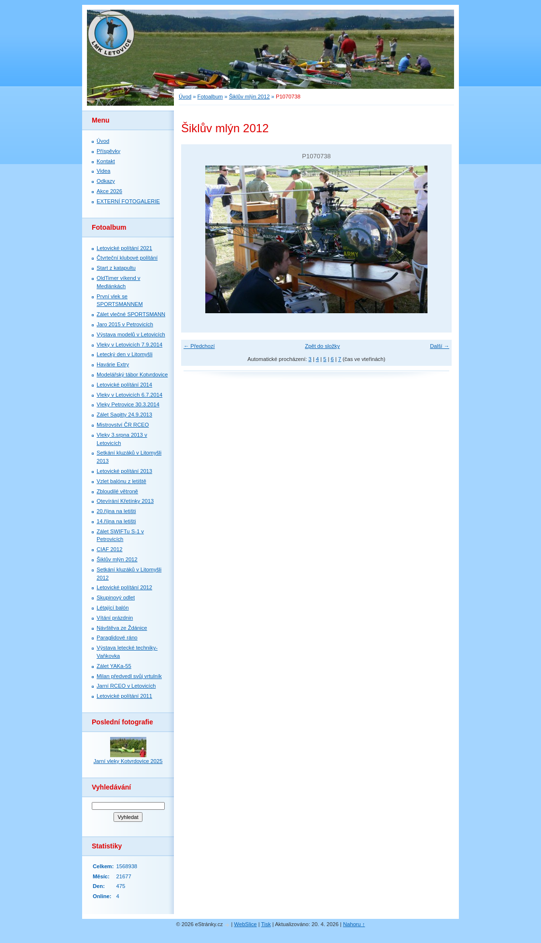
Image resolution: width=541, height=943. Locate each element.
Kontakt (106, 161)
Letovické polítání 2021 (124, 248)
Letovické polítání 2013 (124, 471)
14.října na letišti (116, 521)
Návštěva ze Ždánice (122, 628)
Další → (439, 346)
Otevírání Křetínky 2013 (125, 501)
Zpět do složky (322, 346)
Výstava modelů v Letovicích (131, 334)
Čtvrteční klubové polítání (127, 258)
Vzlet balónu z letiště (121, 481)
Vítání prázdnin (115, 618)
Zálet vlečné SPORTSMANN (131, 314)
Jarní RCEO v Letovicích (126, 686)
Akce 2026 (109, 191)
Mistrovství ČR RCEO (123, 425)
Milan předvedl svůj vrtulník (129, 676)
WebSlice (245, 924)
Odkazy (106, 181)
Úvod (185, 96)
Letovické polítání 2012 (124, 587)
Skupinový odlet (116, 597)
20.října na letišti (116, 511)
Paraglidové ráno (117, 637)
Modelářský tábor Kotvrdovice (132, 374)
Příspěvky (108, 151)
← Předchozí (199, 346)
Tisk (266, 924)
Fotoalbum (210, 96)
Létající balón (113, 607)
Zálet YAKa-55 (114, 666)
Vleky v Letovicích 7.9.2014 (129, 344)
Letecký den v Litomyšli (125, 354)
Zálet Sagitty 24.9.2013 (124, 414)
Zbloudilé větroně (117, 491)
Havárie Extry (113, 364)
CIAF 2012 (109, 549)
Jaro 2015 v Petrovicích (125, 324)
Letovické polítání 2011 (124, 696)
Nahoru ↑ (354, 924)
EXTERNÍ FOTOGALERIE (128, 201)
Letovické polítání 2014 (124, 385)
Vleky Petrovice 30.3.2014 (128, 404)
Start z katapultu (116, 268)
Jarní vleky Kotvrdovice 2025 (127, 761)
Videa (103, 171)
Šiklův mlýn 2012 (249, 96)
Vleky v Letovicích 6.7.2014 (129, 395)
